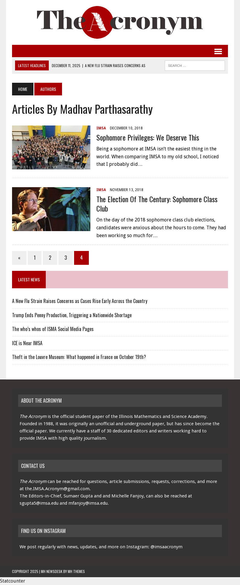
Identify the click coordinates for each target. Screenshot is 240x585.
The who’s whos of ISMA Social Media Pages (53, 329)
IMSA (101, 128)
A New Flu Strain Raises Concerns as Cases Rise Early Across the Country (79, 301)
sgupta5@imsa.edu (39, 503)
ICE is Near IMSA (27, 343)
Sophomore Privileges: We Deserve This (147, 137)
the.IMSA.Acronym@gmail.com (57, 488)
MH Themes (76, 571)
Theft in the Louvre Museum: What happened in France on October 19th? (79, 357)
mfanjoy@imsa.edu (88, 503)
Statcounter (12, 581)
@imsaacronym (166, 546)
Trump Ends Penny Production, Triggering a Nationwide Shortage (72, 315)
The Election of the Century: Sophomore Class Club (156, 203)
